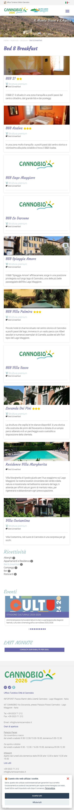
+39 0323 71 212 (15, 713)
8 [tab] (41, 629)
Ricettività (14, 40)
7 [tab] (39, 629)
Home (6, 40)
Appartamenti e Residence (18, 561)
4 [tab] (34, 629)
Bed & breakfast (35, 40)
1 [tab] (29, 629)
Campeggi (10, 567)
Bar (7, 570)
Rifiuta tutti (37, 802)
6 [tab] (38, 629)
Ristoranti (10, 574)
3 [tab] (32, 629)
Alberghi (9, 557)
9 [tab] (43, 629)
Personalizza (50, 788)
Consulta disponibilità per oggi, (34, 650)
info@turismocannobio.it (21, 722)
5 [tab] (36, 629)
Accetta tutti (37, 796)
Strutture (23, 40)
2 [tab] (30, 629)
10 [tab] (45, 629)
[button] (67, 2)
